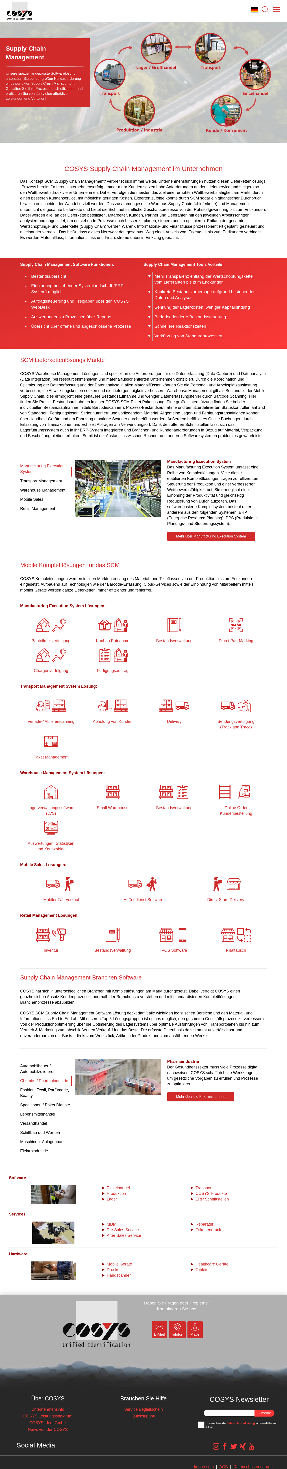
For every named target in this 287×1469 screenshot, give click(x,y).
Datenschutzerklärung (241, 1423)
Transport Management (41, 481)
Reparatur (204, 1224)
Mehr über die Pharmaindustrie (201, 1096)
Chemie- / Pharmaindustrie (44, 1081)
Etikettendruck (208, 1230)
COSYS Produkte (211, 1193)
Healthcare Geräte (212, 1264)
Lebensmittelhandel (37, 1114)
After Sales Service (124, 1235)
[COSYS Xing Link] (242, 1448)
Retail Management (37, 508)
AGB (223, 1467)
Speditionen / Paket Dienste (45, 1105)
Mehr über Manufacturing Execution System (211, 536)
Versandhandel (33, 1123)
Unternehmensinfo (47, 1409)
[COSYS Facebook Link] (223, 1448)
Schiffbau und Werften (40, 1132)
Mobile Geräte (119, 1264)
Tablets (202, 1270)
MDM (111, 1224)
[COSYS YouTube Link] (251, 1448)
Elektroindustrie (34, 1151)
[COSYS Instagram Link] (213, 1448)
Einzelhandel (118, 1188)
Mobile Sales (31, 499)
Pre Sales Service (123, 1230)
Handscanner (119, 1275)
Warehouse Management (42, 490)
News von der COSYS (48, 1429)
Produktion (116, 1193)
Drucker (114, 1270)
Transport (204, 1188)
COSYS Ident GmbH (47, 1423)
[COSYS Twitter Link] (232, 1448)
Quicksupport (143, 1416)
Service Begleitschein (143, 1409)
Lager (112, 1199)
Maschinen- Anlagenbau (41, 1142)
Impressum (204, 1467)
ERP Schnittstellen (212, 1199)
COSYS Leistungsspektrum (47, 1416)
